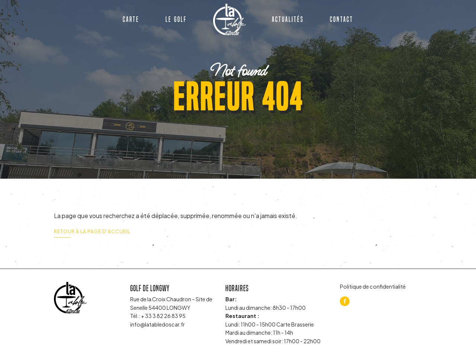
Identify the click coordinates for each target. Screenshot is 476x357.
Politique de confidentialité (373, 286)
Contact (341, 19)
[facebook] (345, 301)
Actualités (288, 19)
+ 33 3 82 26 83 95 (163, 315)
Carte (131, 19)
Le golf (176, 19)
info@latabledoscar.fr (157, 324)
